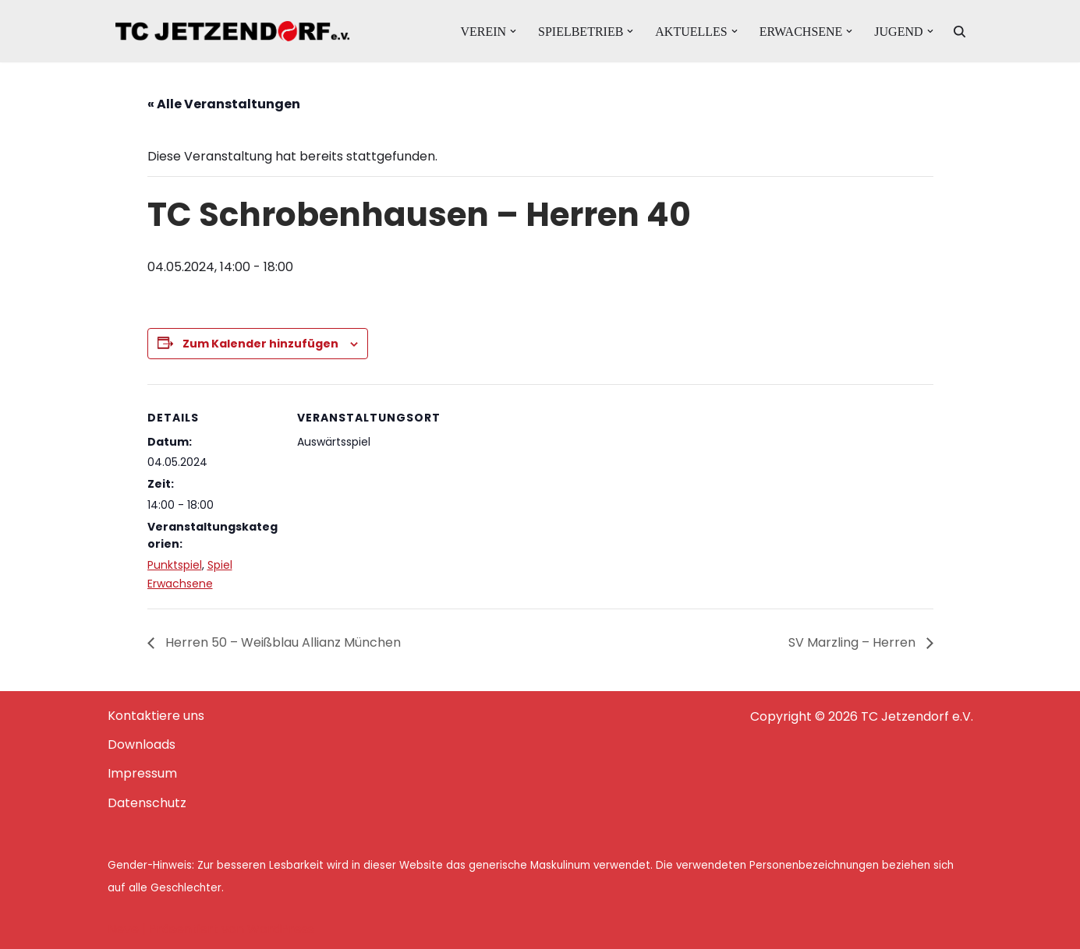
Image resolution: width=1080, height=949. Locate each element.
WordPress (280, 929)
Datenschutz (147, 803)
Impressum (142, 773)
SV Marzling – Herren (853, 642)
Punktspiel (174, 565)
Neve (123, 929)
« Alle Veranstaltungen (223, 104)
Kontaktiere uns (156, 716)
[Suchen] (959, 31)
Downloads (141, 744)
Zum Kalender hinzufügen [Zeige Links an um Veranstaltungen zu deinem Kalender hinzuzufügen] (260, 343)
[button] (513, 31)
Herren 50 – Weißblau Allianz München (281, 642)
